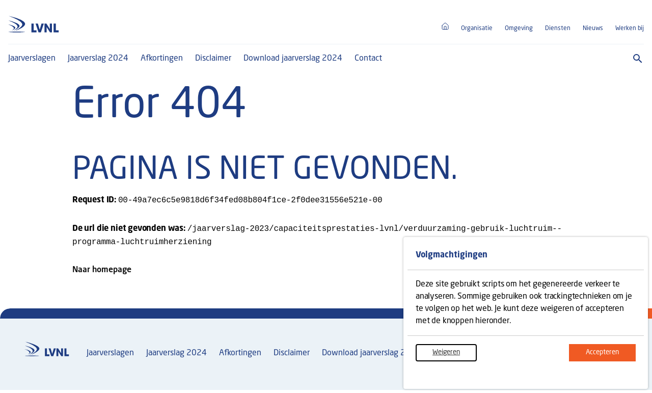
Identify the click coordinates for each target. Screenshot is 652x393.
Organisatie (477, 28)
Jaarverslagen (32, 59)
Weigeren (454, 357)
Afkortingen (162, 59)
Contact (368, 59)
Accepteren (611, 357)
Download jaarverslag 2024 (292, 59)
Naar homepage (101, 273)
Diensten (557, 28)
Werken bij (629, 28)
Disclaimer (213, 59)
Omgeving (519, 28)
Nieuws (593, 28)
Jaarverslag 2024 (98, 59)
